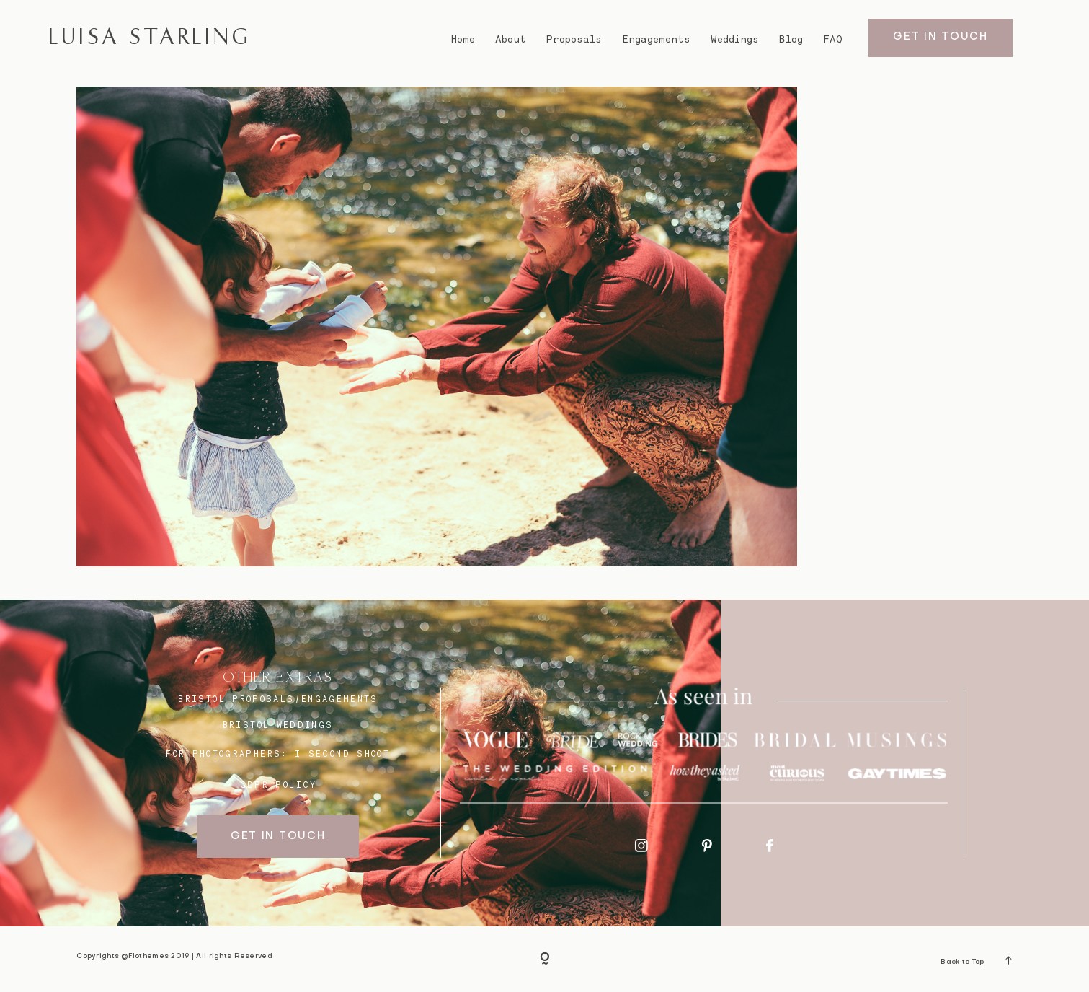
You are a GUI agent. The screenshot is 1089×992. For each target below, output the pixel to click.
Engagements (656, 39)
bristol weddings (278, 725)
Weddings (735, 39)
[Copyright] (544, 959)
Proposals (574, 39)
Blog (791, 39)
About (510, 39)
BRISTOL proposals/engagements (278, 699)
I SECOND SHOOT (342, 754)
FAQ (833, 39)
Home (463, 39)
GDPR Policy (278, 785)
